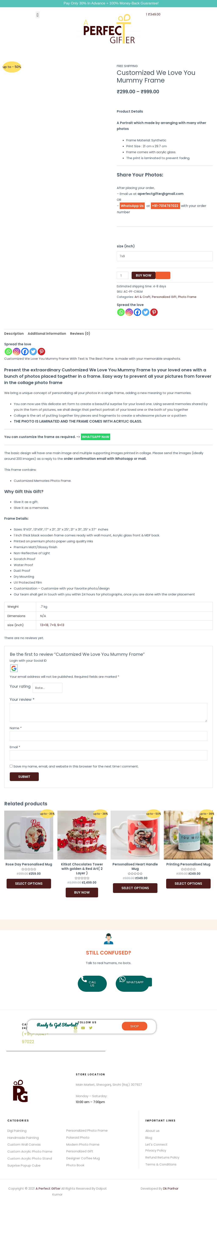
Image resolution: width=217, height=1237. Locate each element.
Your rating (20, 685)
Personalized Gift (164, 296)
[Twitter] (33, 350)
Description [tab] (14, 333)
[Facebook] (25, 350)
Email (15, 745)
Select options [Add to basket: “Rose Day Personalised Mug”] (29, 882)
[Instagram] (16, 350)
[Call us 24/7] (13, 1026)
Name (16, 726)
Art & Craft (142, 296)
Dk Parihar (170, 1187)
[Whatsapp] (8, 350)
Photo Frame (187, 296)
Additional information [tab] (47, 333)
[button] (38, 14)
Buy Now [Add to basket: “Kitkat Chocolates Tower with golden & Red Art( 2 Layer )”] (82, 890)
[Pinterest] (41, 350)
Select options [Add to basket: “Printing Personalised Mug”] (188, 882)
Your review (22, 697)
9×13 (60, 624)
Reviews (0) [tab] (80, 333)
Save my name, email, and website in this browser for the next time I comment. (76, 764)
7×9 (53, 624)
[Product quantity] (122, 274)
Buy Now (143, 274)
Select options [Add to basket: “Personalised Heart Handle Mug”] (135, 886)
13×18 (44, 624)
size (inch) (126, 246)
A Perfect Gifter (48, 1187)
